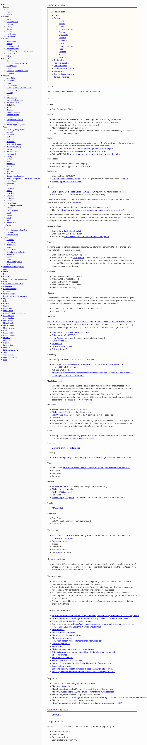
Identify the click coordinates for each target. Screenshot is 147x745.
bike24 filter (57, 343)
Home (5, 4)
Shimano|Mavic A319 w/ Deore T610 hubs (70, 332)
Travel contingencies (14, 262)
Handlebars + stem (67, 46)
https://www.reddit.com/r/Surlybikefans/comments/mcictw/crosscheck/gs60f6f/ (87, 703)
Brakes (62, 23)
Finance (6, 276)
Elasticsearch (11, 154)
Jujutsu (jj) (10, 188)
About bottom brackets (62, 638)
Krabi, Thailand (12, 249)
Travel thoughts (13, 264)
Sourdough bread (13, 122)
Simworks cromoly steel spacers (66, 448)
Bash (8, 137)
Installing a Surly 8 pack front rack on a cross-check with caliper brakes (83, 669)
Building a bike (12, 22)
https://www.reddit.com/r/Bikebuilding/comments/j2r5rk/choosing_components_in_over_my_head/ (95, 615)
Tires (61, 49)
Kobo (5, 301)
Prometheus (11, 203)
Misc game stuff (13, 46)
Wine (5, 360)
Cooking (10, 93)
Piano (9, 68)
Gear (5, 281)
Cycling (9, 26)
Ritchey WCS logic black (62, 492)
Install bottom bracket (61, 666)
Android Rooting (13, 134)
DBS (4, 274)
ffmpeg (9, 156)
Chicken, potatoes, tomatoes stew (19, 88)
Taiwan (9, 257)
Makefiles (10, 193)
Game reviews (12, 41)
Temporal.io (11, 222)
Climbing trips (12, 242)
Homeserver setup (10, 289)
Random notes (60, 65)
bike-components (91, 148)
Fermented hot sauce (15, 100)
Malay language (9, 320)
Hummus (10, 110)
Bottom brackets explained (63, 632)
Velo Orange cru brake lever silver (67, 181)
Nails (5, 330)
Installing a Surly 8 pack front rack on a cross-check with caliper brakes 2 (83, 671)
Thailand (10, 259)
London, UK (11, 254)
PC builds (6, 338)
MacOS (9, 191)
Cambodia (10, 240)
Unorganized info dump (64, 68)
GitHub (9, 173)
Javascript (10, 183)
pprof (9, 200)
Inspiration (77, 202)
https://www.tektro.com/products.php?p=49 (88, 151)
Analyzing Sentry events (16, 129)
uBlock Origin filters (10, 357)
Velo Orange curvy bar (62, 415)
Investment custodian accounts (15, 296)
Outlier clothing (9, 335)
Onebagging (8, 333)
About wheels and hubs (62, 657)
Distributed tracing (14, 146)
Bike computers (13, 19)
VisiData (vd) (11, 232)
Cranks (62, 26)
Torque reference (61, 77)
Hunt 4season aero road (62, 338)
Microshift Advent (59, 287)
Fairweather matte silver (62, 486)
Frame (61, 21)
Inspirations (59, 71)
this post (59, 552)
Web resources (12, 235)
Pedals (61, 54)
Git (8, 169)
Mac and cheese (13, 115)
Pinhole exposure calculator (17, 71)
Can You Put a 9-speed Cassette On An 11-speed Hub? (75, 663)
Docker (9, 149)
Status (57, 15)
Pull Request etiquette (15, 205)
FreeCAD (10, 166)
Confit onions (12, 90)
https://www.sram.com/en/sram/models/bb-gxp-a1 (86, 236)
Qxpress (6, 342)
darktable (10, 139)
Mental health (8, 323)
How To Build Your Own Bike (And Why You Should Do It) (76, 627)
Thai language (8, 355)
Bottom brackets (66, 29)
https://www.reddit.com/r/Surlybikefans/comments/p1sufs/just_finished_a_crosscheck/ (90, 618)
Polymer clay (11, 73)
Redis (9, 213)
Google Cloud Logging (15, 176)
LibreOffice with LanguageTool (15, 313)
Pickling (9, 117)
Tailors (5, 352)
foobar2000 (11, 164)
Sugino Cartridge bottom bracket (66, 231)
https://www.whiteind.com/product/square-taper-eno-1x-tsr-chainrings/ (92, 210)
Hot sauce (7, 291)
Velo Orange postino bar (62, 409)
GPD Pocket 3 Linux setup (13, 284)
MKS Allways (57, 508)
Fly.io (8, 161)
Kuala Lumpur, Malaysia (16, 252)
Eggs (8, 95)
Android (10, 132)
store (75, 257)
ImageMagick (12, 181)
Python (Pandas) (13, 210)
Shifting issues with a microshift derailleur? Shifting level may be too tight (84, 652)
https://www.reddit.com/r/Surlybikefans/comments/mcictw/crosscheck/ (83, 692)
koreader (6, 303)
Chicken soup (12, 85)
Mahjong (10, 44)
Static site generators (11, 350)
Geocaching (11, 61)
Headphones (8, 286)
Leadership (7, 308)
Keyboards (7, 298)
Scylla (9, 218)
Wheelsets (63, 40)
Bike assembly (58, 629)
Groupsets (63, 35)
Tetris (9, 56)
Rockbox (6, 347)
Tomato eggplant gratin (16, 124)
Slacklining (11, 36)
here (126, 178)
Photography (11, 66)
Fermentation (12, 97)
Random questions (62, 63)
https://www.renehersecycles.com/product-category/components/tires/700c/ (96, 467)
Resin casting (8, 345)
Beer (5, 269)
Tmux (9, 225)
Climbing (10, 24)
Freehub (62, 32)
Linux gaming (8, 318)
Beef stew (10, 80)
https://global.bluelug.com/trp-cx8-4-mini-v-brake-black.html (94, 154)
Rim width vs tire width (62, 660)
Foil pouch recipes (13, 102)
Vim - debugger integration (17, 230)
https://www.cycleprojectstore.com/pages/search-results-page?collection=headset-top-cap (91, 457)
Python (9, 208)
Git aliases (10, 171)
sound (81, 257)
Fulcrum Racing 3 (59, 340)
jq (7, 186)
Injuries (9, 31)
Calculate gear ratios (61, 643)
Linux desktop (8, 316)
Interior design (9, 293)
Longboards (11, 34)
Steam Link (11, 53)
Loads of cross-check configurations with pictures (73, 683)
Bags (8, 9)
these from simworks (83, 400)
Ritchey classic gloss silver (63, 489)
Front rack (63, 57)
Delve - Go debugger (14, 144)
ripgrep (9, 215)
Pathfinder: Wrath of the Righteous (20, 51)
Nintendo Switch (13, 48)
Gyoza (9, 107)
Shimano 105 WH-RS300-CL (64, 335)
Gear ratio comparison (64, 74)
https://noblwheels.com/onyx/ (79, 621)
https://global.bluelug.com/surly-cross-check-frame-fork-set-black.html (104, 624)
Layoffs (6, 306)
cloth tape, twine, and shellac (82, 438)
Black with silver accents (62, 686)
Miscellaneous (8, 325)
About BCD (57, 646)
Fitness (9, 29)
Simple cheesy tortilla (15, 120)
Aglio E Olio (11, 78)
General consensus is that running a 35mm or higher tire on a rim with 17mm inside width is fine (89, 321)
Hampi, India (11, 244)
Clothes (9, 12)
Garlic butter (11, 105)
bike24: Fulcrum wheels (62, 346)
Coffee (5, 271)
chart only (77, 660)
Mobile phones (9, 328)
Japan (9, 247)
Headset (62, 51)
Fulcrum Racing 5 (59, 349)
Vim (8, 227)
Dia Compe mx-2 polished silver (66, 178)
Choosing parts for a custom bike (66, 635)
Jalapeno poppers (13, 112)
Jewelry (9, 14)
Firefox (9, 159)
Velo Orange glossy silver (63, 497)
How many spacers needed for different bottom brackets (77, 641)
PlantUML (10, 195)
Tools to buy (59, 60)
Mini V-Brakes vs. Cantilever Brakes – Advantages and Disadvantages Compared (87, 119)
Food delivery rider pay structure (15, 279)
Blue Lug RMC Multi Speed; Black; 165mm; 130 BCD (74, 192)
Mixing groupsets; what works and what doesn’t (73, 649)
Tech (8, 220)
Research (58, 18)
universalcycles (107, 148)
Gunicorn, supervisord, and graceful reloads (23, 178)
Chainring (63, 43)
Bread (9, 83)
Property (6, 340)
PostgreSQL (11, 198)
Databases (11, 142)
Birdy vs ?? (56, 715)
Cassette (62, 37)
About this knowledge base (13, 267)
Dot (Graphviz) (12, 151)
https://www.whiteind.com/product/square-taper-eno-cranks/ (85, 207)
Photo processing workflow (17, 63)
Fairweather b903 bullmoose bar (66, 423)
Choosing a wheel (60, 655)
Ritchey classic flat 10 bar (63, 412)
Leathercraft (8, 311)
